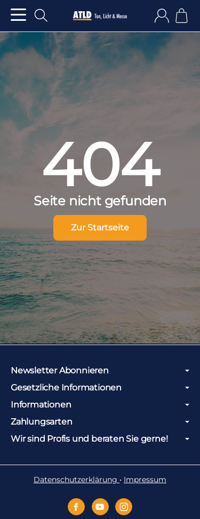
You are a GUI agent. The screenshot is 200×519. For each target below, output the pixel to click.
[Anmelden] (162, 15)
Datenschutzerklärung (76, 479)
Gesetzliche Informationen (100, 388)
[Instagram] (123, 506)
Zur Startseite (100, 227)
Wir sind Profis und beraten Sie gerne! (100, 439)
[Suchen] (41, 15)
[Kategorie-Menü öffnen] (18, 14)
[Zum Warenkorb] (181, 15)
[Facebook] (76, 506)
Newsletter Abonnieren (100, 370)
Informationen (100, 405)
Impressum (145, 479)
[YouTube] (100, 506)
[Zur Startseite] (99, 16)
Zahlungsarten (100, 422)
